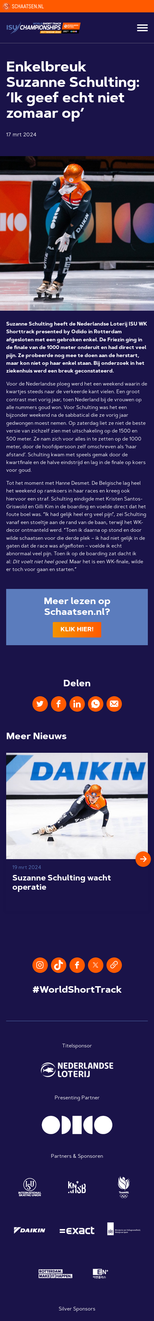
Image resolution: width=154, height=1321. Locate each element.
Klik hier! (77, 630)
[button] (143, 859)
